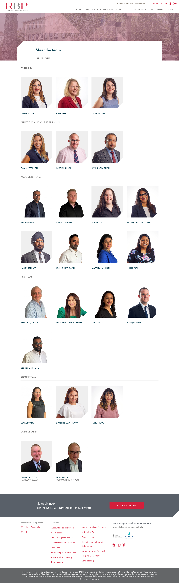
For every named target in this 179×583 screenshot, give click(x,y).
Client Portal (157, 9)
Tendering (55, 547)
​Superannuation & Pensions (63, 542)
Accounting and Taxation (62, 527)
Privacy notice (94, 579)
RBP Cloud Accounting (31, 527)
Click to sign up (126, 505)
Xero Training (88, 560)
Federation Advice (90, 532)
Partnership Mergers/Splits (63, 552)
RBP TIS (24, 532)
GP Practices (57, 532)
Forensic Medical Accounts (94, 527)
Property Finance (89, 537)
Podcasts (108, 9)
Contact (171, 9)
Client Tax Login (139, 9)
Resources (121, 9)
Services (96, 9)
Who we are (82, 9)
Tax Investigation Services (62, 537)
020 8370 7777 (155, 3)
